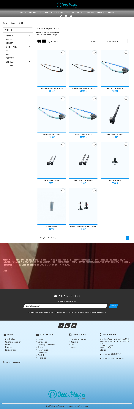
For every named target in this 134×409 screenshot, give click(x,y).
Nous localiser (42, 358)
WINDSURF (32, 12)
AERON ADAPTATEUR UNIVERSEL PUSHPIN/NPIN (83, 226)
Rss (70, 324)
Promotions (8, 347)
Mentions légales (43, 342)
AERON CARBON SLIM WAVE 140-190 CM (83, 88)
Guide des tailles (10, 339)
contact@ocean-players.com (26, 270)
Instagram (76, 324)
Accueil (8, 30)
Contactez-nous (42, 352)
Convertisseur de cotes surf (13, 342)
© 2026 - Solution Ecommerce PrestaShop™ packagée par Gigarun (67, 406)
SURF (40, 12)
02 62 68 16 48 (20, 267)
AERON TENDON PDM (51, 226)
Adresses (73, 347)
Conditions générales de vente (46, 344)
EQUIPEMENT (70, 12)
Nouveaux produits (10, 350)
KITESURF (23, 12)
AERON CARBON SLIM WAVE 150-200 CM (51, 88)
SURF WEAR (80, 12)
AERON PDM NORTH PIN (114, 180)
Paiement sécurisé (43, 350)
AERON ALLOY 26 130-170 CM (83, 134)
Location (111, 12)
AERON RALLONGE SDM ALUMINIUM (83, 180)
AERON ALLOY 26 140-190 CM (51, 134)
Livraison (40, 339)
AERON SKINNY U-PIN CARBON (115, 134)
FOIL (46, 12)
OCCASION (90, 12)
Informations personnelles (78, 339)
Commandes (74, 342)
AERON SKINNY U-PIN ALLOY (51, 180)
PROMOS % (101, 12)
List (44, 41)
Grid (39, 41)
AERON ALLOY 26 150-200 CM (115, 88)
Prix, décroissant (112, 41)
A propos (40, 347)
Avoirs (72, 344)
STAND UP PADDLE (57, 12)
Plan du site (41, 355)
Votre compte (79, 334)
